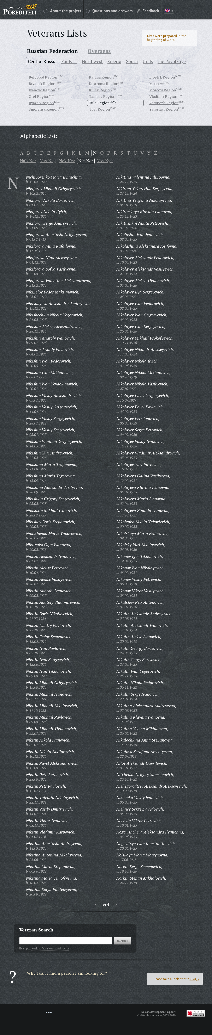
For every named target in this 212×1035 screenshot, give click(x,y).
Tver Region (99, 109)
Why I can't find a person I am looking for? (67, 973)
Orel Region (39, 96)
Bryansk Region (42, 83)
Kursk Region (100, 89)
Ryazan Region (41, 102)
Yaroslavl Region (163, 109)
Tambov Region (102, 96)
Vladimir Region (163, 96)
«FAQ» (194, 979)
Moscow (156, 83)
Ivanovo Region (42, 89)
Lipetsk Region (162, 77)
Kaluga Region (101, 77)
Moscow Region (162, 89)
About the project (62, 10)
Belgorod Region (43, 77)
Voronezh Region (163, 102)
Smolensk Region (44, 109)
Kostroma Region (103, 83)
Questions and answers (109, 10)
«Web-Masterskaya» (151, 1015)
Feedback (148, 10)
